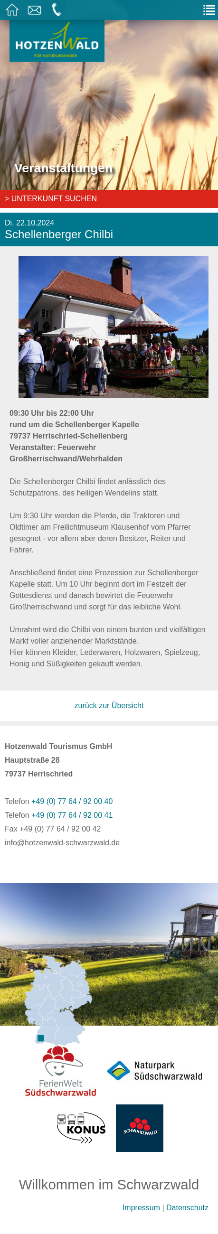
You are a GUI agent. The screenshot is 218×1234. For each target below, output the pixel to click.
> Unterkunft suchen (51, 199)
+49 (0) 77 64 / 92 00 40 (72, 801)
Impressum (141, 1208)
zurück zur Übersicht (109, 705)
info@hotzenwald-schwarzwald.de (62, 843)
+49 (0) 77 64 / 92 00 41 (72, 815)
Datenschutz (187, 1208)
